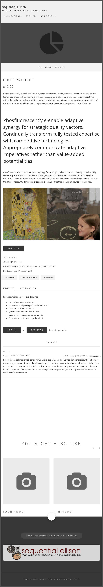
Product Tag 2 (25, 270)
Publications (13, 16)
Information (27, 288)
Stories (30, 16)
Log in (12, 330)
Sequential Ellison (14, 7)
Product (9, 288)
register (37, 330)
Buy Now (13, 248)
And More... (48, 16)
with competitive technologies (33, 96)
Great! (6, 352)
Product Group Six (47, 266)
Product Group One (28, 266)
